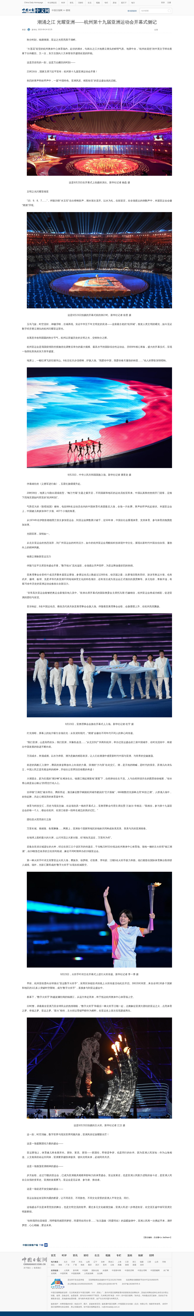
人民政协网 (88, 1273)
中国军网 (63, 1273)
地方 (133, 3)
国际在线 (95, 1270)
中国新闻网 (75, 1273)
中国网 (85, 1270)
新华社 (34, 30)
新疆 (134, 1265)
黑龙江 (111, 1262)
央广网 (166, 1270)
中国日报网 (57, 10)
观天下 (124, 3)
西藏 (119, 1265)
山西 (88, 1262)
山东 (156, 1262)
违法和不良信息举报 (76, 1280)
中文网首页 (52, 3)
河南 (164, 1262)
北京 (65, 1262)
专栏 (106, 3)
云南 (112, 1265)
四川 (97, 1265)
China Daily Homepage (33, 3)
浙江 (134, 1262)
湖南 (60, 1265)
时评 (63, 3)
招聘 (151, 1255)
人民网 (66, 1270)
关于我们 (27, 1268)
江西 (149, 1262)
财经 (86, 1255)
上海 (119, 1262)
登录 (163, 3)
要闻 (68, 10)
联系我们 (37, 1268)
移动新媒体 (132, 11)
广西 (75, 1265)
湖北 (53, 1265)
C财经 (80, 3)
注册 (169, 3)
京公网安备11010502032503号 (80, 1284)
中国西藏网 (155, 1270)
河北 (80, 1262)
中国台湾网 (142, 1270)
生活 (89, 3)
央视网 (105, 1270)
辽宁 (95, 1262)
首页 (53, 1255)
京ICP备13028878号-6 (131, 1284)
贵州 (105, 1265)
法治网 (99, 1273)
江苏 (127, 1262)
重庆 (90, 1265)
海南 (82, 1265)
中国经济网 (129, 1270)
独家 (140, 1255)
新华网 (76, 1270)
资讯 (71, 3)
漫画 (129, 1255)
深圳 (142, 1265)
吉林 (103, 1262)
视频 (98, 3)
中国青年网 (116, 1270)
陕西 (127, 1265)
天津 (73, 1262)
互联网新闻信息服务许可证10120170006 (105, 1280)
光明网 (53, 1273)
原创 (114, 3)
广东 (67, 1265)
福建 (142, 1262)
